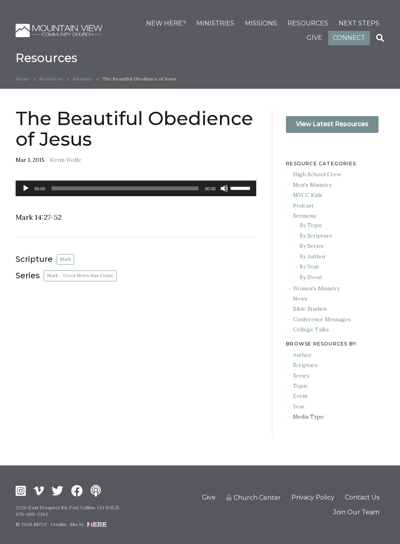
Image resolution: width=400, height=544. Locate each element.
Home (22, 79)
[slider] (125, 188)
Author (302, 354)
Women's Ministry (316, 288)
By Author (313, 256)
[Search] (380, 38)
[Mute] (224, 188)
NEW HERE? (166, 23)
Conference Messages (322, 319)
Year (299, 406)
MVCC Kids (307, 195)
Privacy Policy (312, 497)
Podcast (303, 205)
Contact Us (362, 497)
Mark (65, 259)
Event (300, 395)
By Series (312, 245)
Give (209, 497)
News (300, 298)
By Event (311, 277)
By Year (309, 266)
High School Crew (317, 174)
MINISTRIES (215, 23)
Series (301, 375)
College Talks (311, 329)
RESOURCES (308, 23)
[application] (136, 188)
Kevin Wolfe (65, 159)
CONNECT (349, 37)
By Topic (311, 225)
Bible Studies (310, 308)
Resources (51, 79)
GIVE (314, 37)
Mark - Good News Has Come (80, 275)
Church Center (253, 497)
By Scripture (316, 235)
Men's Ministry (312, 184)
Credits (58, 524)
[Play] (26, 188)
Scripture (305, 365)
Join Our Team (356, 512)
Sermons (83, 79)
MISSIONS (261, 23)
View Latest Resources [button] (332, 124)
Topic (300, 385)
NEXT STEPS (359, 23)
